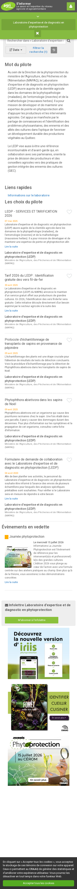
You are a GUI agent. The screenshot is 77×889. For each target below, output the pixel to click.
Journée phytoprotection (26, 536)
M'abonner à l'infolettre (31, 620)
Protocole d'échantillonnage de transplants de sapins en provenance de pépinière (33, 344)
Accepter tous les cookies (38, 883)
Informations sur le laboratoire (28, 195)
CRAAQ (33, 869)
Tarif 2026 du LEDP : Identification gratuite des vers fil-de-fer (29, 278)
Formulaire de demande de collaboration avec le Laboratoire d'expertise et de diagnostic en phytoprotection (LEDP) (33, 463)
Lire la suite (11, 246)
